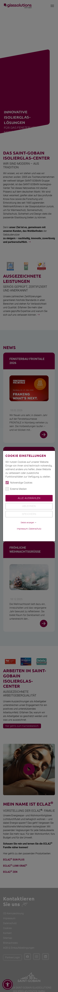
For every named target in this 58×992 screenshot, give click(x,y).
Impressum (22, 529)
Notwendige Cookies (18, 482)
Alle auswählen (29, 498)
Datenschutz (35, 529)
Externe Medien (16, 489)
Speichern (29, 514)
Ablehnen (29, 506)
